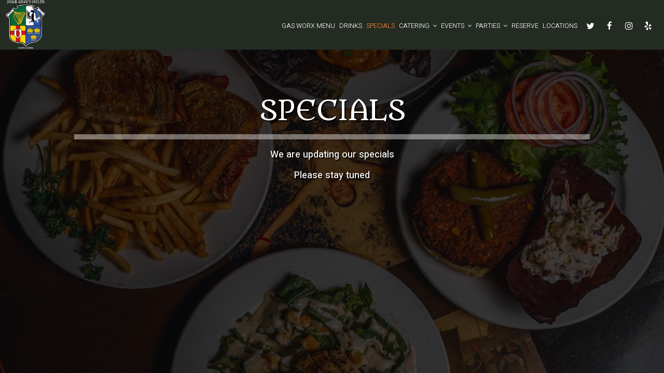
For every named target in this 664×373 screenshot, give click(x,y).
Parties (491, 26)
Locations (560, 26)
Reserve (524, 26)
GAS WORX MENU (308, 26)
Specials (380, 26)
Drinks (350, 26)
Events (456, 26)
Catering (418, 26)
